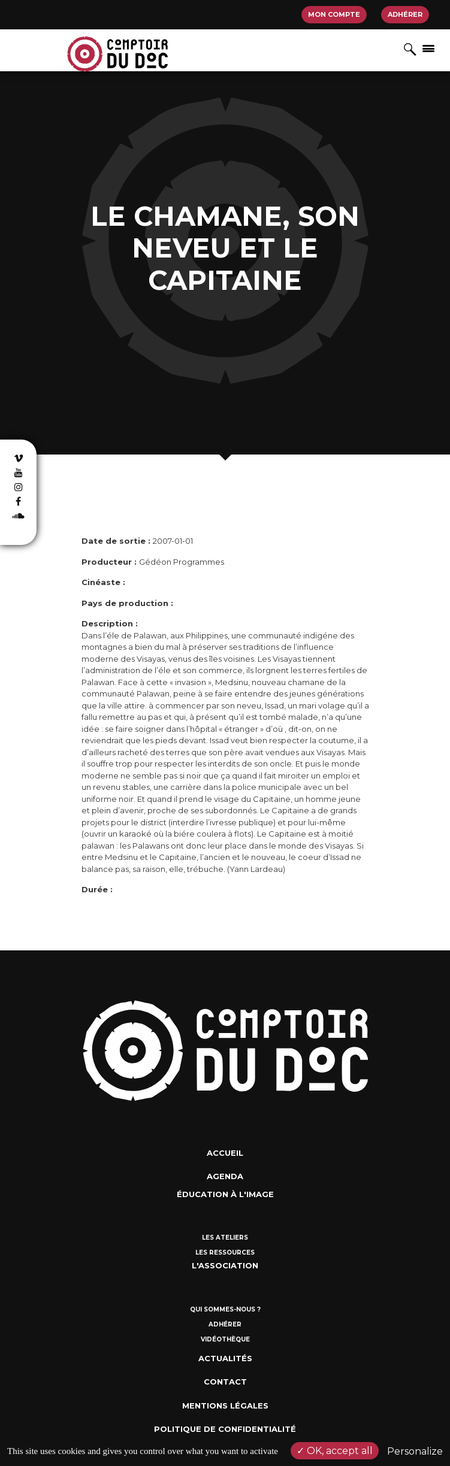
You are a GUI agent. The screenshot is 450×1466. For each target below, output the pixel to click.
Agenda (225, 1176)
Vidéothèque (225, 1339)
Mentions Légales (225, 1405)
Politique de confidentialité (225, 1429)
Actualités (225, 1358)
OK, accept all (335, 1450)
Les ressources (225, 1252)
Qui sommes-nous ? (225, 1309)
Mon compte (334, 14)
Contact (225, 1381)
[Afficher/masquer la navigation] (428, 47)
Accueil (225, 1153)
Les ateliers (225, 1237)
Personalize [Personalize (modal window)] (415, 1451)
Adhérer (405, 14)
